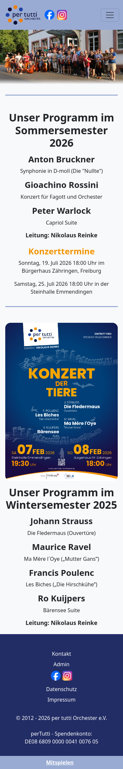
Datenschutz (61, 689)
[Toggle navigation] (110, 15)
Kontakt (61, 653)
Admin (61, 664)
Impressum (62, 699)
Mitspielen (59, 762)
